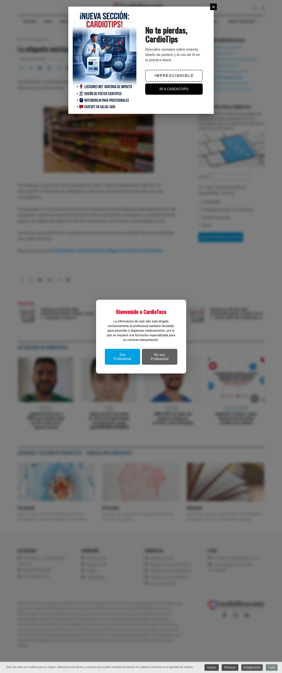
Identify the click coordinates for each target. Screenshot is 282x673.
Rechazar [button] (230, 667)
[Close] (213, 7)
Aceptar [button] (211, 667)
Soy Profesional (122, 357)
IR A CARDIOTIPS (174, 89)
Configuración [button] (252, 667)
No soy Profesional (159, 357)
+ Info (271, 667)
